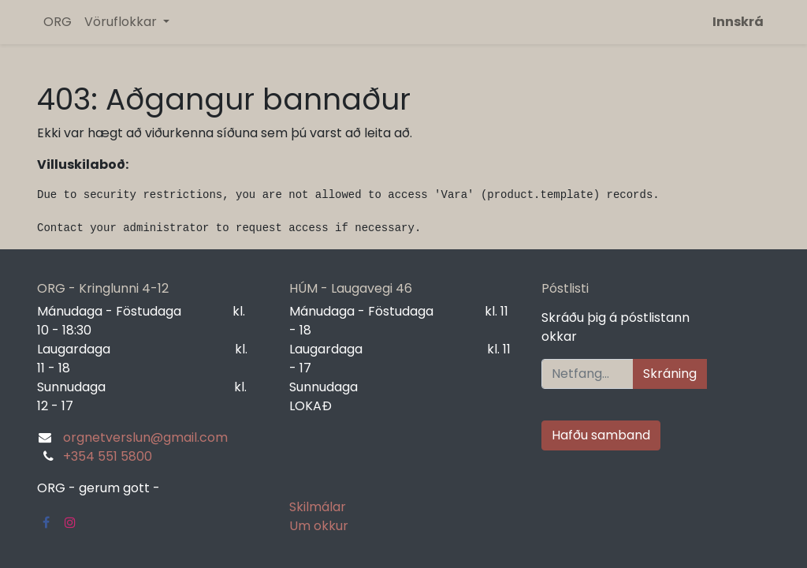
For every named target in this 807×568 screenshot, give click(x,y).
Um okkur (318, 526)
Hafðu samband (601, 435)
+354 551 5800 (107, 456)
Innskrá (738, 22)
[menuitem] (57, 22)
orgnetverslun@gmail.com (145, 437)
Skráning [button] (670, 373)
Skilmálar (317, 507)
